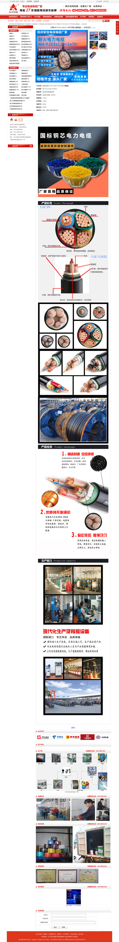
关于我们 (83, 17)
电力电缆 (37, 17)
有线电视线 (38, 21)
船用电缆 (11, 92)
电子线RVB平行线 (26, 47)
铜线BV (45, 934)
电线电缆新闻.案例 (71, 17)
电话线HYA (12, 55)
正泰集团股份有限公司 (16, 109)
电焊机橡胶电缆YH (26, 76)
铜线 (16, 21)
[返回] (73, 727)
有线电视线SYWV (26, 50)
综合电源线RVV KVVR (27, 58)
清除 (30, 146)
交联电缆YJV (13, 73)
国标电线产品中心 (26, 17)
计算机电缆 (24, 84)
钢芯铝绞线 (12, 58)
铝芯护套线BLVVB (14, 50)
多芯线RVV (66, 934)
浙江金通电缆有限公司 (16, 103)
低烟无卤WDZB (13, 87)
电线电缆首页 (13, 17)
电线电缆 (28, 24)
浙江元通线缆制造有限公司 (17, 101)
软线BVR (11, 39)
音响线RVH (24, 55)
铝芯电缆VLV (13, 76)
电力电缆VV (12, 70)
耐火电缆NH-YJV (50, 24)
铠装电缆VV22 (25, 81)
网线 (33, 21)
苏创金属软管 (68, 936)
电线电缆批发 (47, 17)
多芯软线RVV (25, 36)
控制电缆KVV (25, 70)
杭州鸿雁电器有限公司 (16, 106)
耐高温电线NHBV (26, 41)
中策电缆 (41, 24)
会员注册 (36, 1)
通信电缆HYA (25, 79)
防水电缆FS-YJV (26, 87)
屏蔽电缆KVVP (13, 81)
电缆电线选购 (58, 17)
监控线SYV (24, 52)
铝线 (29, 21)
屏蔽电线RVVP (25, 39)
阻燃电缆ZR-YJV (14, 89)
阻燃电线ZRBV (13, 41)
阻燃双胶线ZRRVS (14, 44)
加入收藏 (99, 1)
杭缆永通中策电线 (14, 63)
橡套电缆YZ (24, 73)
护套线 (21, 21)
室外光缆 (23, 95)
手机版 (13, 1)
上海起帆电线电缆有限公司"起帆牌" (20, 98)
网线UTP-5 (12, 52)
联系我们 (91, 17)
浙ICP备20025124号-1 (25, 939)
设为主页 (106, 1)
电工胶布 (23, 60)
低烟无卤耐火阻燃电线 (14, 60)
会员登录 (29, 1)
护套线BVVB (25, 33)
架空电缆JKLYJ (13, 84)
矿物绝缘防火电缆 (14, 95)
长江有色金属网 (52, 936)
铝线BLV (11, 36)
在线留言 (100, 17)
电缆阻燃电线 (60, 936)
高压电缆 (23, 92)
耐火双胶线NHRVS (26, 44)
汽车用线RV (12, 47)
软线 (25, 21)
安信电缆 (75, 936)
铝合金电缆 (46, 21)
